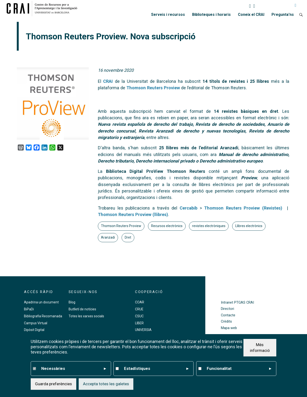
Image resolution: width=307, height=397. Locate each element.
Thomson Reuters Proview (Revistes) (243, 208)
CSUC (139, 316)
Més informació (260, 347)
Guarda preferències (53, 383)
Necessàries (73, 369)
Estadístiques (156, 369)
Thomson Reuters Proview (121, 226)
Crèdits (226, 321)
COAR (139, 302)
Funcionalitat (239, 369)
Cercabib (188, 208)
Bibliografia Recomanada (43, 316)
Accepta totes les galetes (106, 383)
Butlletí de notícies (82, 309)
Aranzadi (108, 237)
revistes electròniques (208, 226)
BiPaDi (29, 309)
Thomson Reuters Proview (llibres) (133, 214)
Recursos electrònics (167, 226)
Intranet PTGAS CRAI (237, 303)
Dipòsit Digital (34, 330)
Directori (227, 309)
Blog (72, 302)
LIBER (139, 323)
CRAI (108, 81)
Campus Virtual (35, 323)
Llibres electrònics (248, 226)
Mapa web (229, 328)
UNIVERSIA (143, 330)
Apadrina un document (41, 302)
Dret (128, 237)
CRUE (139, 309)
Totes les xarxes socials (86, 316)
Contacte (228, 315)
